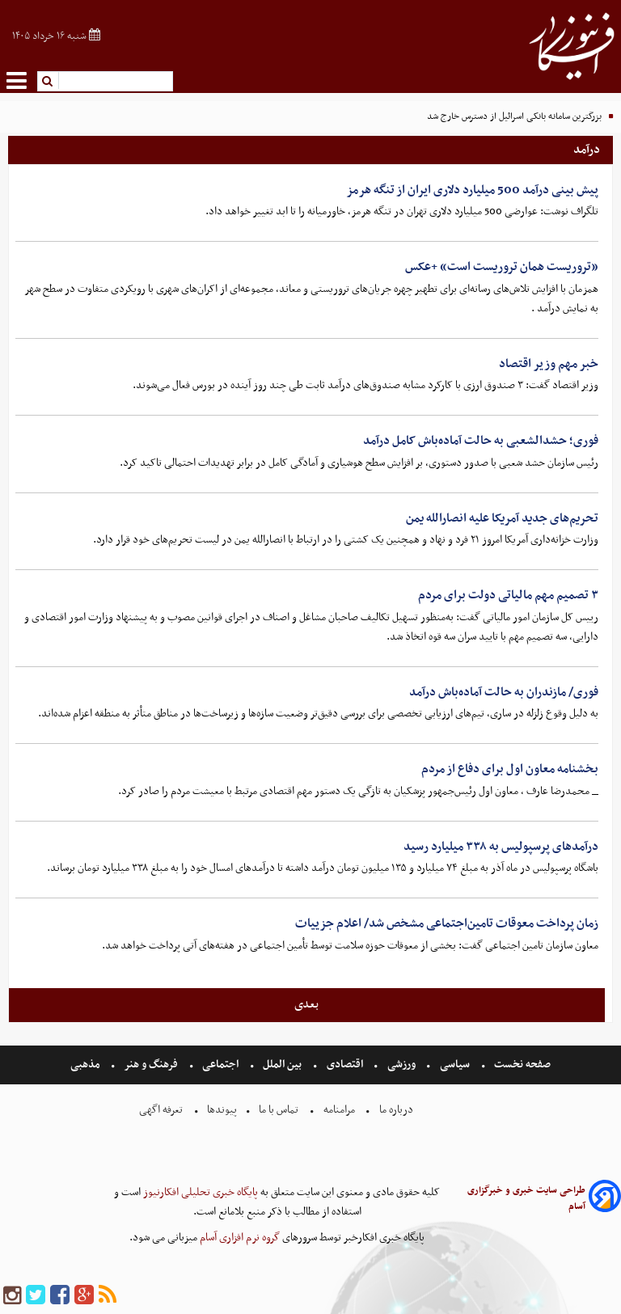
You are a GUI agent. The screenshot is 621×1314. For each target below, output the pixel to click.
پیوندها (221, 1110)
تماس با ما (278, 1110)
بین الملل (282, 1064)
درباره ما (396, 1110)
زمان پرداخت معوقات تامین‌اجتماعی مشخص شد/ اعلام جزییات (446, 923)
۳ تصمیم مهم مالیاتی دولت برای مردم (508, 595)
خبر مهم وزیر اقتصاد (548, 363)
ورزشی (401, 1064)
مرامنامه (339, 1110)
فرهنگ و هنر (151, 1064)
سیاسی (454, 1064)
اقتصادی (344, 1064)
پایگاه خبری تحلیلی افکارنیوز (199, 1192)
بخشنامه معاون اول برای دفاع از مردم (509, 769)
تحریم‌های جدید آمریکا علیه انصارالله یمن (502, 518)
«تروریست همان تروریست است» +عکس (501, 266)
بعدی (306, 1004)
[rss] (107, 1295)
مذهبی (86, 1064)
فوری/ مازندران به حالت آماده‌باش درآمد (503, 692)
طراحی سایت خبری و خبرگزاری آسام (526, 1198)
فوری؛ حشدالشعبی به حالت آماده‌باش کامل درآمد (480, 440)
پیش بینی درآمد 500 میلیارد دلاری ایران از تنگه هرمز (472, 190)
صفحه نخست (521, 1064)
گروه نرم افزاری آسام (238, 1237)
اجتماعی (220, 1064)
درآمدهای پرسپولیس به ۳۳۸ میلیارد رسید (500, 846)
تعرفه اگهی (162, 1110)
